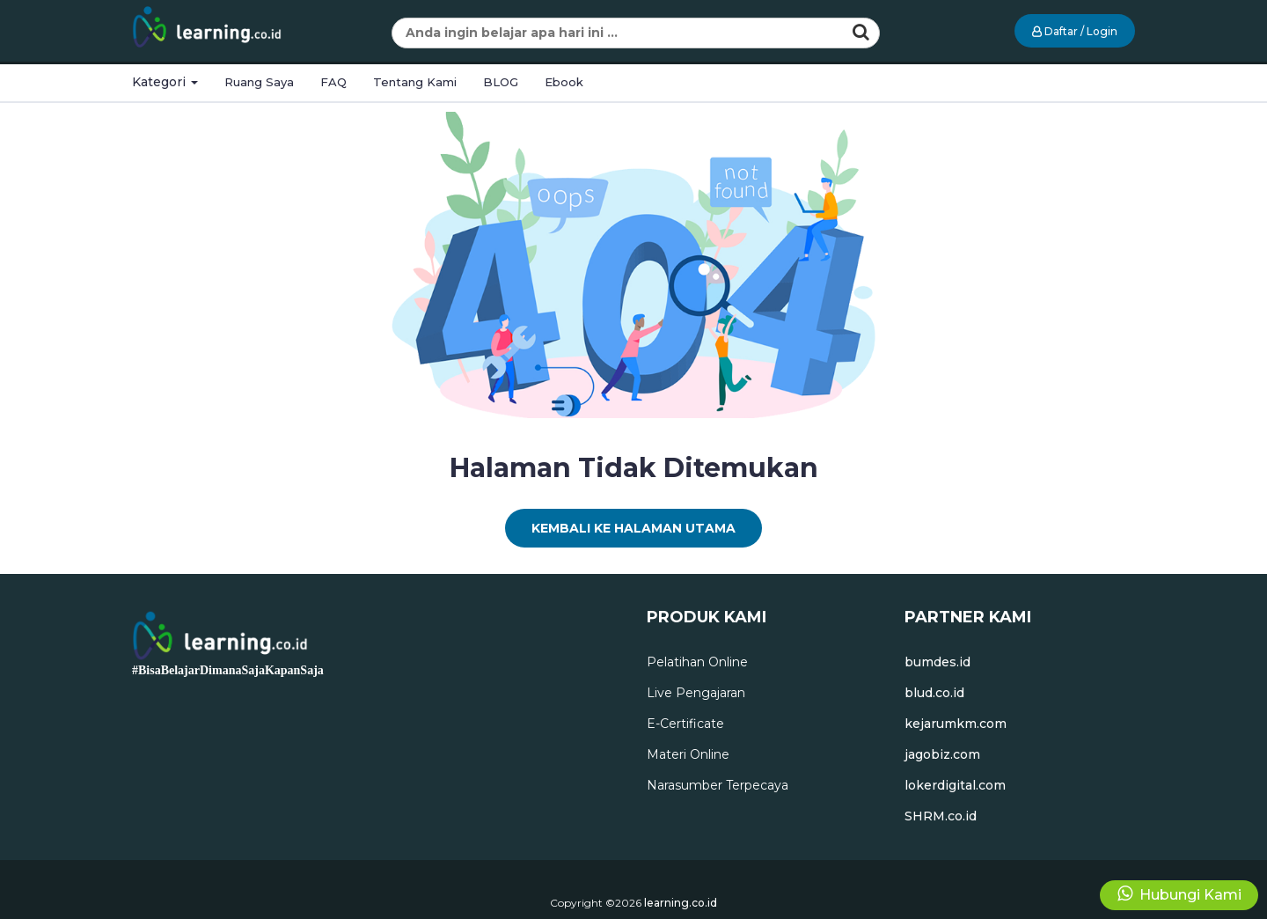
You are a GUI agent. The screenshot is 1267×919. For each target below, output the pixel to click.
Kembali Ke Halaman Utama (633, 528)
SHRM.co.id (940, 816)
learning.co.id (680, 902)
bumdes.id (937, 662)
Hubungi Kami (1179, 894)
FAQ (333, 82)
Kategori (165, 82)
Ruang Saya (259, 82)
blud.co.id (934, 693)
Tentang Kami (415, 82)
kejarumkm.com (955, 724)
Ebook (564, 82)
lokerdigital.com (955, 785)
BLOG (500, 82)
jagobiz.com (942, 754)
